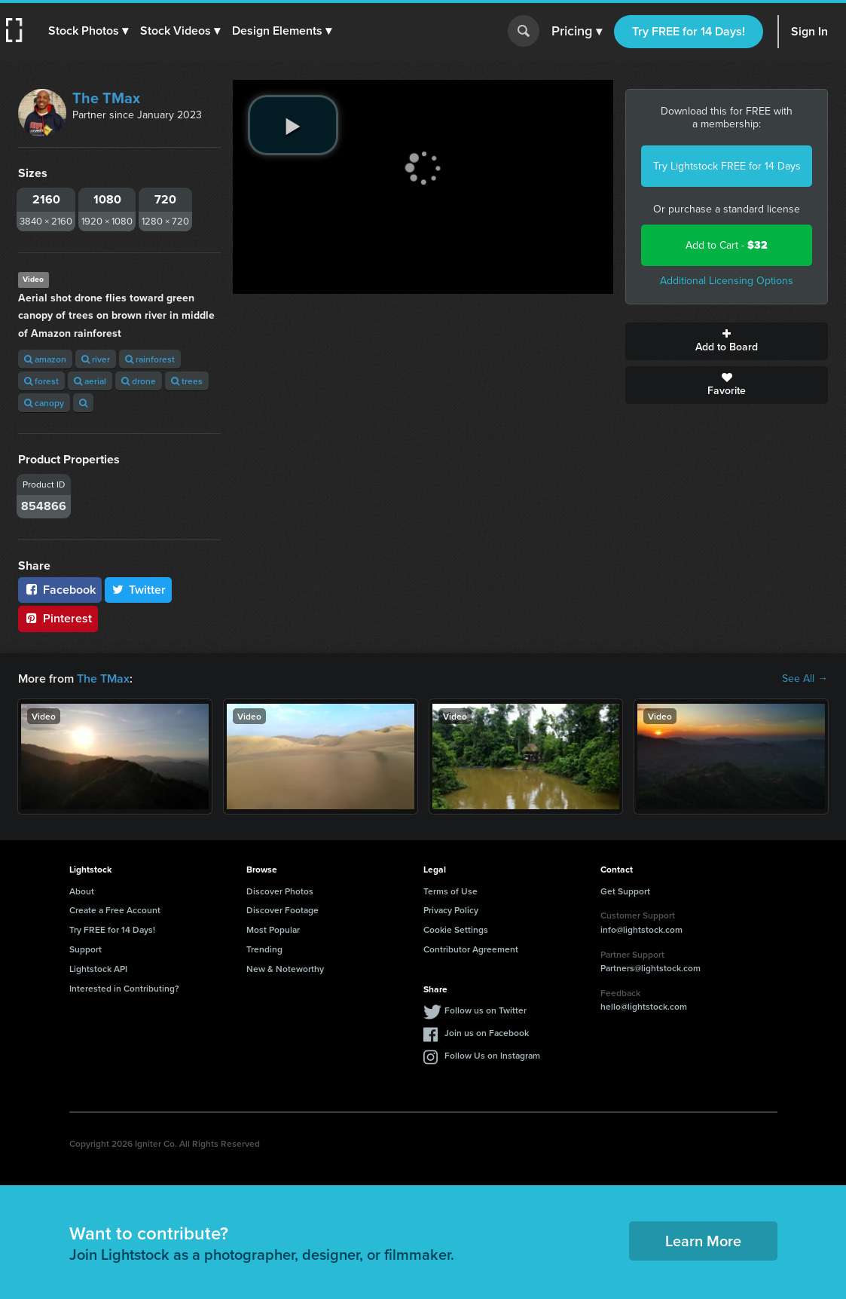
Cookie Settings (455, 929)
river (95, 359)
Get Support (625, 891)
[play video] (293, 125)
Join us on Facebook (486, 1032)
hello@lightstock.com (643, 1006)
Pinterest (58, 618)
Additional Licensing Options (726, 281)
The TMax (106, 98)
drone (138, 380)
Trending (264, 949)
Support (85, 949)
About (81, 891)
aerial (90, 380)
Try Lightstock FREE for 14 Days (727, 166)
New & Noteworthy (285, 968)
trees (187, 380)
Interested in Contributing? (124, 988)
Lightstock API (98, 968)
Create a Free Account (114, 909)
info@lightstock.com (641, 929)
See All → (805, 678)
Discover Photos (279, 891)
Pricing (576, 31)
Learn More (703, 1241)
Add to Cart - (727, 245)
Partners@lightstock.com (650, 967)
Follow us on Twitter (485, 1010)
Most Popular (273, 929)
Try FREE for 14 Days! (688, 31)
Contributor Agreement (470, 949)
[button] (88, 31)
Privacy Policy (450, 909)
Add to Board (726, 341)
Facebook (60, 589)
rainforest (150, 359)
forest (41, 380)
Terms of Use (450, 891)
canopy (44, 402)
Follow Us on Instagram (492, 1055)
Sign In (809, 31)
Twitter (138, 589)
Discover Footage (282, 909)
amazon (45, 359)
